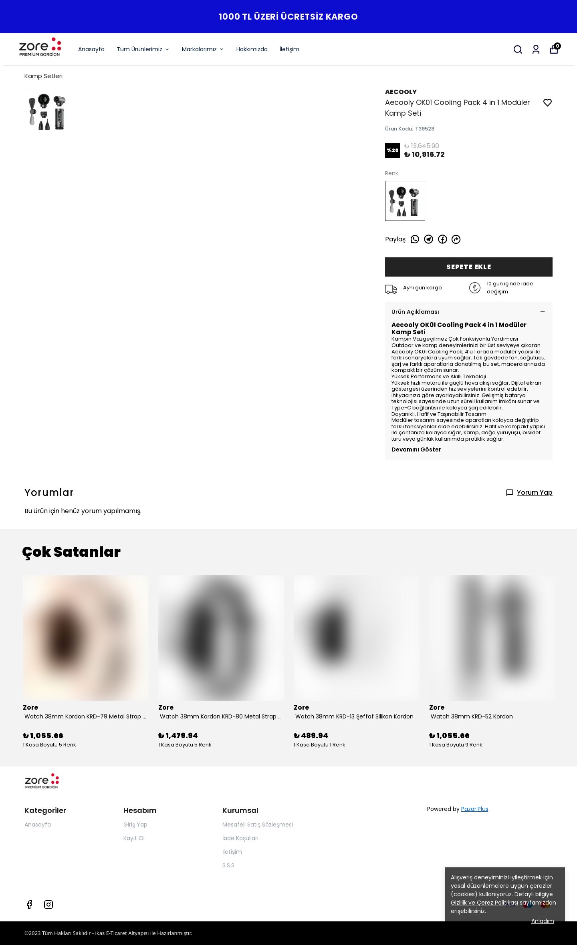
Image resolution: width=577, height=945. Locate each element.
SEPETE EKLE (468, 266)
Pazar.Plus (474, 809)
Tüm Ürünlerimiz (143, 49)
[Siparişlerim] (536, 49)
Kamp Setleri (43, 76)
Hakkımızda (252, 49)
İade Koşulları (240, 838)
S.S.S (228, 865)
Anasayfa (91, 49)
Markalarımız (203, 49)
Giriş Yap (135, 825)
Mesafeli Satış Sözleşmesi (257, 825)
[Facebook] (29, 904)
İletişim (289, 49)
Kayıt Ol (134, 838)
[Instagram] (48, 904)
